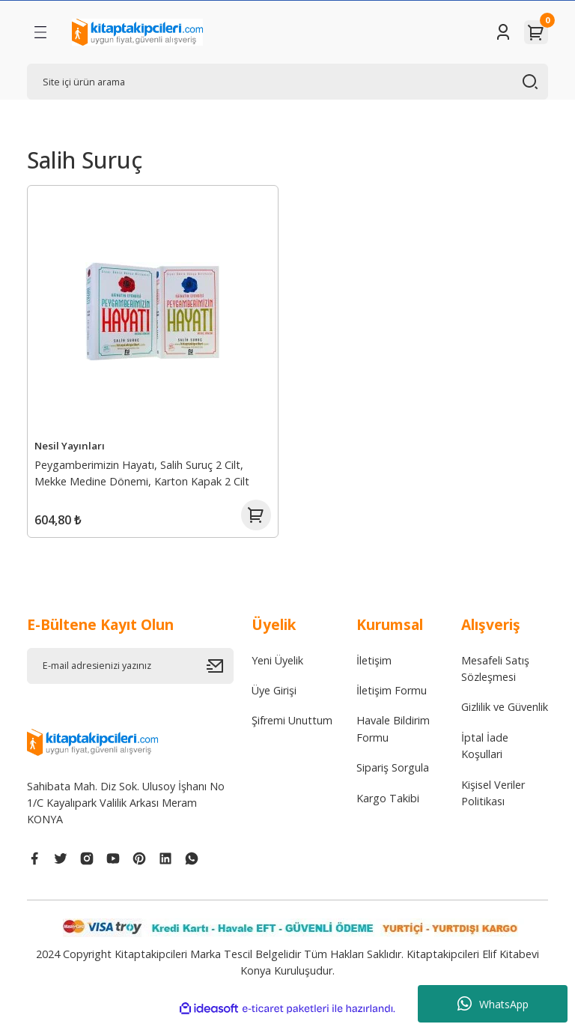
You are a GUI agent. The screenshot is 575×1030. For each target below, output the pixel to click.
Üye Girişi (274, 701)
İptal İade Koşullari (484, 755)
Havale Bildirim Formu (393, 739)
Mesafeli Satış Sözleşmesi (495, 678)
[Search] (287, 82)
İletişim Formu (391, 701)
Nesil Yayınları (72, 443)
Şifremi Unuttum (292, 731)
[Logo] (137, 32)
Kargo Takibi (387, 808)
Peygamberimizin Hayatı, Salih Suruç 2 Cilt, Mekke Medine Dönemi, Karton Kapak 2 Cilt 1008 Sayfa (144, 473)
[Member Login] (503, 32)
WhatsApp (493, 1004)
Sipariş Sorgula (392, 778)
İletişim (374, 670)
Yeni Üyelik (277, 670)
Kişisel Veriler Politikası (493, 802)
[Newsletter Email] (130, 676)
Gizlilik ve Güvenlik (504, 717)
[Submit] (220, 676)
